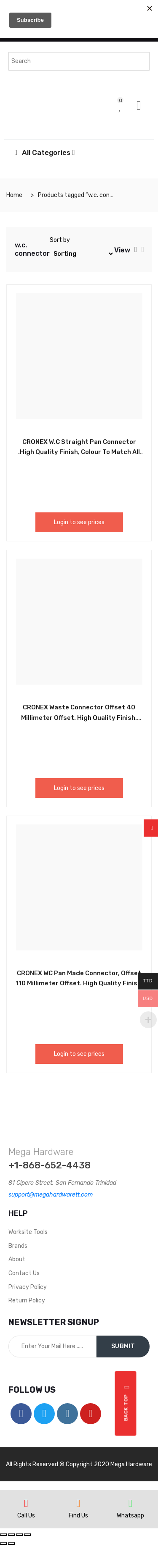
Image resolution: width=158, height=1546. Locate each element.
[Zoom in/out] (27, 1534)
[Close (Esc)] (3, 1534)
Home (14, 195)
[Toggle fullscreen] (19, 1534)
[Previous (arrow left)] (3, 1543)
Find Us (78, 1515)
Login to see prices (79, 522)
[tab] (135, 249)
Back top (127, 1403)
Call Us (26, 1515)
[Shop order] (82, 253)
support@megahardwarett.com (50, 1194)
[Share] (11, 1534)
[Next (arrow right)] (11, 1543)
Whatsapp (130, 1515)
